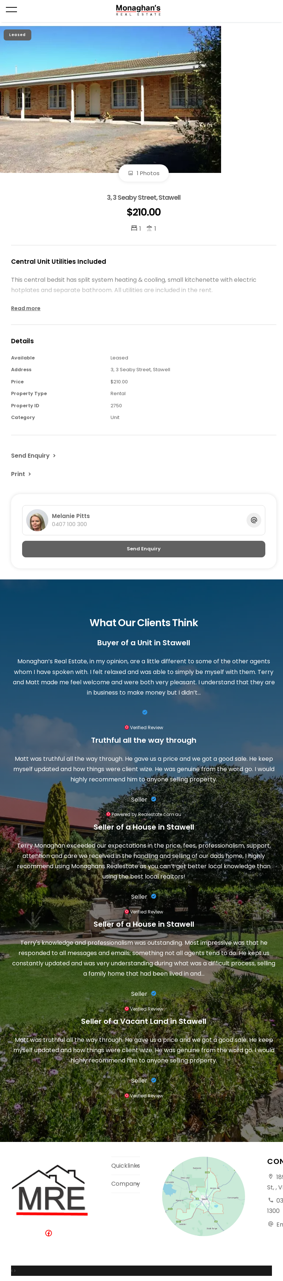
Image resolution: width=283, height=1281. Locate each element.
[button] (21, 474)
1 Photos (144, 173)
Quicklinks (125, 1165)
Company (125, 1183)
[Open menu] (11, 10)
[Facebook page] (50, 1233)
